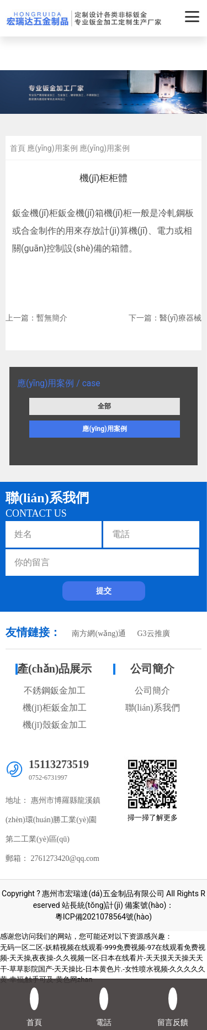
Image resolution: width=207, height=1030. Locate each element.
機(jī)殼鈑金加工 (55, 724)
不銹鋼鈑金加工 (55, 690)
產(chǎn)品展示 (54, 669)
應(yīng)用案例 (104, 429)
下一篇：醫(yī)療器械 (165, 317)
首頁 (17, 148)
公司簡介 (152, 669)
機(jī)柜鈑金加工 (55, 707)
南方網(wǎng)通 (98, 633)
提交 (104, 590)
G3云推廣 (153, 633)
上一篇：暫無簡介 (36, 317)
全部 (104, 406)
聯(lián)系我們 (152, 707)
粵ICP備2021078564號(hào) (103, 916)
